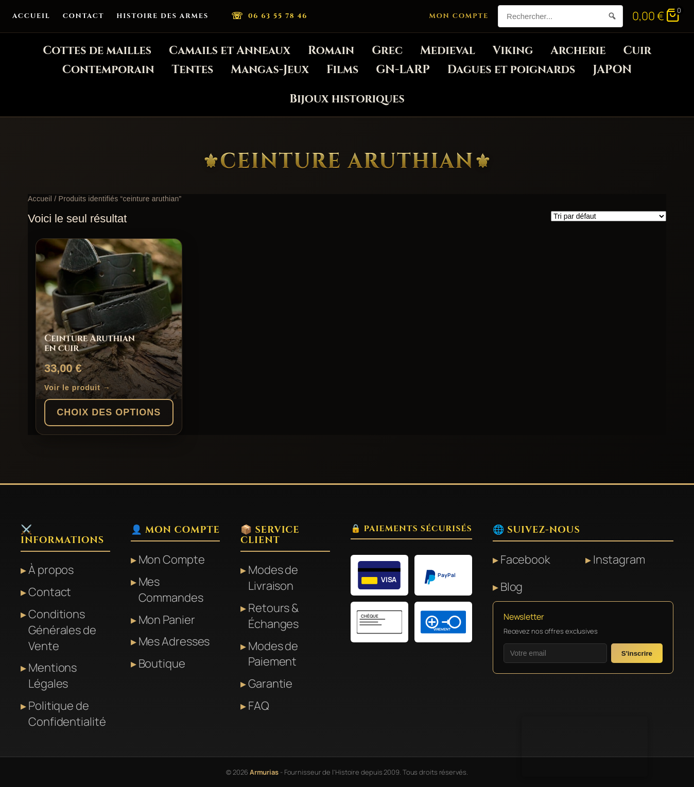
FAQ (258, 705)
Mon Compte (459, 16)
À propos (51, 570)
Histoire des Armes (162, 16)
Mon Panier (166, 619)
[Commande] (608, 216)
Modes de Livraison (273, 577)
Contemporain (108, 69)
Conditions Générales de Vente (62, 630)
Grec (387, 50)
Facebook (525, 559)
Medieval (447, 50)
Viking (513, 50)
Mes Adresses (174, 641)
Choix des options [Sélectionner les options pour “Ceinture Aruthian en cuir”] (109, 412)
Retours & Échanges (273, 616)
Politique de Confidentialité (67, 713)
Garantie (270, 683)
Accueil (31, 16)
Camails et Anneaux (229, 50)
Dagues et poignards (511, 69)
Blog (511, 586)
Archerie (577, 50)
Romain (331, 50)
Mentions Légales (52, 675)
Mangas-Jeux (270, 69)
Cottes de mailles (97, 50)
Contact (84, 16)
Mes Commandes (170, 589)
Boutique (161, 663)
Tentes (193, 69)
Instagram (619, 559)
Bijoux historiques (346, 99)
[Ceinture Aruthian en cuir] (109, 319)
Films (342, 69)
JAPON (612, 69)
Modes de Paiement (273, 654)
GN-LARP (403, 69)
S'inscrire (636, 653)
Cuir (637, 50)
